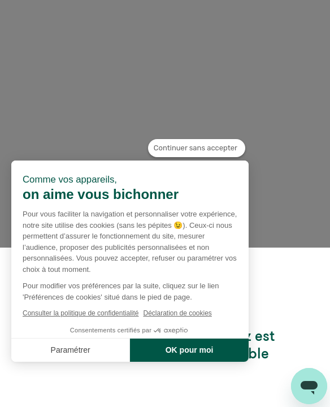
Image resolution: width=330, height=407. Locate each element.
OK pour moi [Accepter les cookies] (190, 349)
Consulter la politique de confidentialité (80, 313)
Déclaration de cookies (177, 313)
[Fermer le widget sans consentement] (196, 148)
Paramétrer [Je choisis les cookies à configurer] (70, 349)
